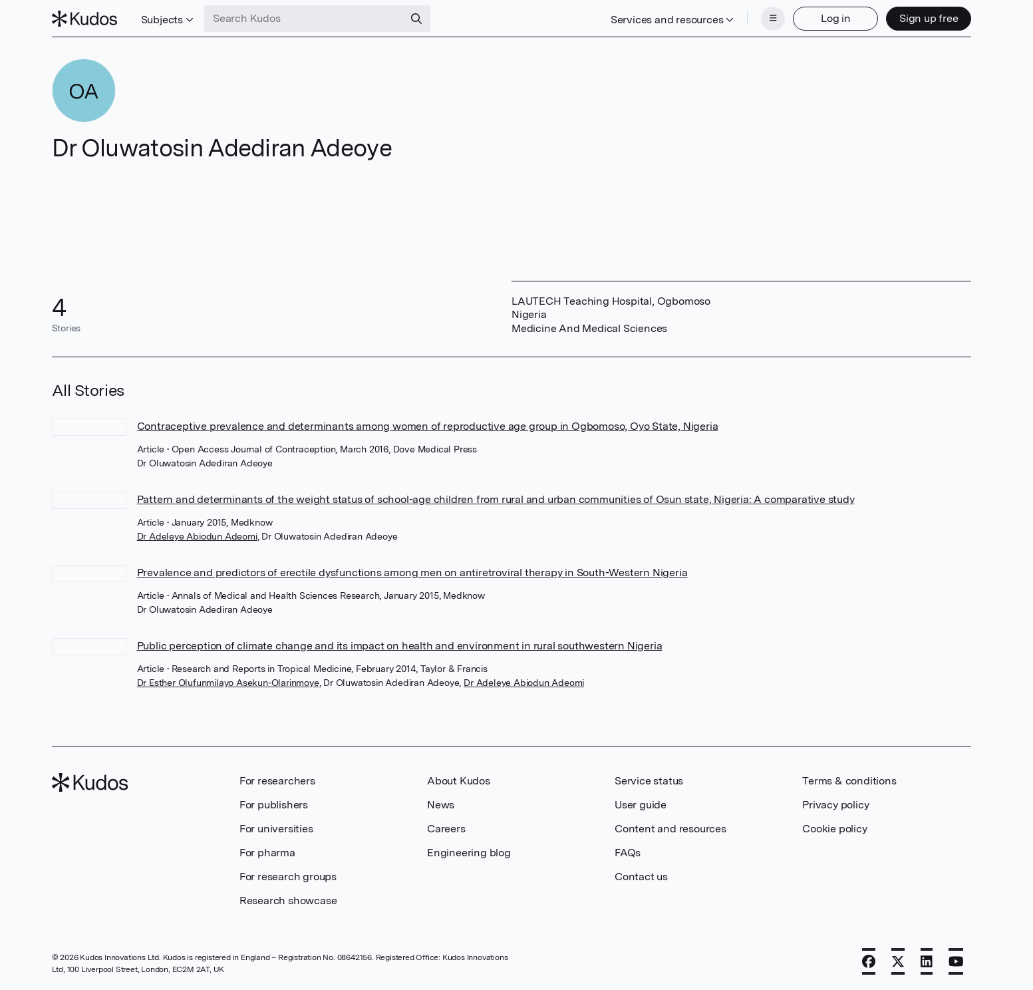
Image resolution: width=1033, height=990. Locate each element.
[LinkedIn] (927, 961)
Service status (649, 780)
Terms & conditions (849, 780)
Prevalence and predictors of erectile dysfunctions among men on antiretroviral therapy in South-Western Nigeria (412, 572)
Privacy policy (835, 804)
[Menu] (773, 19)
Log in (836, 18)
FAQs (628, 852)
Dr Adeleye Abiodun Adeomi (197, 536)
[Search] (416, 18)
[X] (898, 961)
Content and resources (670, 828)
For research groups (288, 876)
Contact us (641, 876)
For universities (276, 828)
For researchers (277, 780)
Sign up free (929, 18)
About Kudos (458, 780)
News (440, 804)
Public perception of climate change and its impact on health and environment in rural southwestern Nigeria (400, 645)
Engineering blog (469, 852)
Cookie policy (834, 828)
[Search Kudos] (304, 18)
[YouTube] (956, 961)
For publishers (273, 804)
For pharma (267, 852)
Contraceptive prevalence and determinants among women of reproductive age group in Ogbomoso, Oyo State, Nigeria (427, 426)
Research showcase (288, 900)
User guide (640, 804)
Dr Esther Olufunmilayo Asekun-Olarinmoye (228, 682)
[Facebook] (868, 961)
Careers (446, 828)
